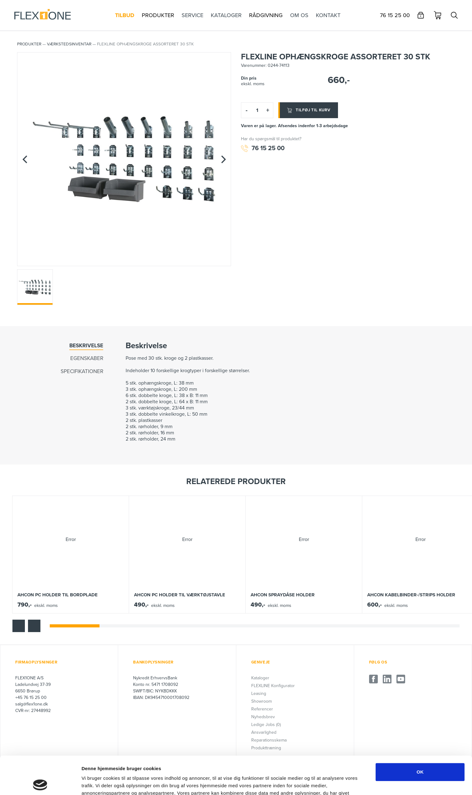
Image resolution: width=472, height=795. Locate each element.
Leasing (258, 693)
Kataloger (260, 678)
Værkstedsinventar (69, 44)
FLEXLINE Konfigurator (273, 685)
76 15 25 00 (263, 148)
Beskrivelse (86, 345)
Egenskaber (86, 358)
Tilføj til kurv (308, 110)
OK (420, 734)
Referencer (262, 709)
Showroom (261, 701)
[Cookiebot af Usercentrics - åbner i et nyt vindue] (40, 783)
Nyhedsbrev (263, 716)
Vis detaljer (323, 782)
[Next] (223, 159)
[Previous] (25, 159)
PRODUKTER (29, 44)
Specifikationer (82, 371)
